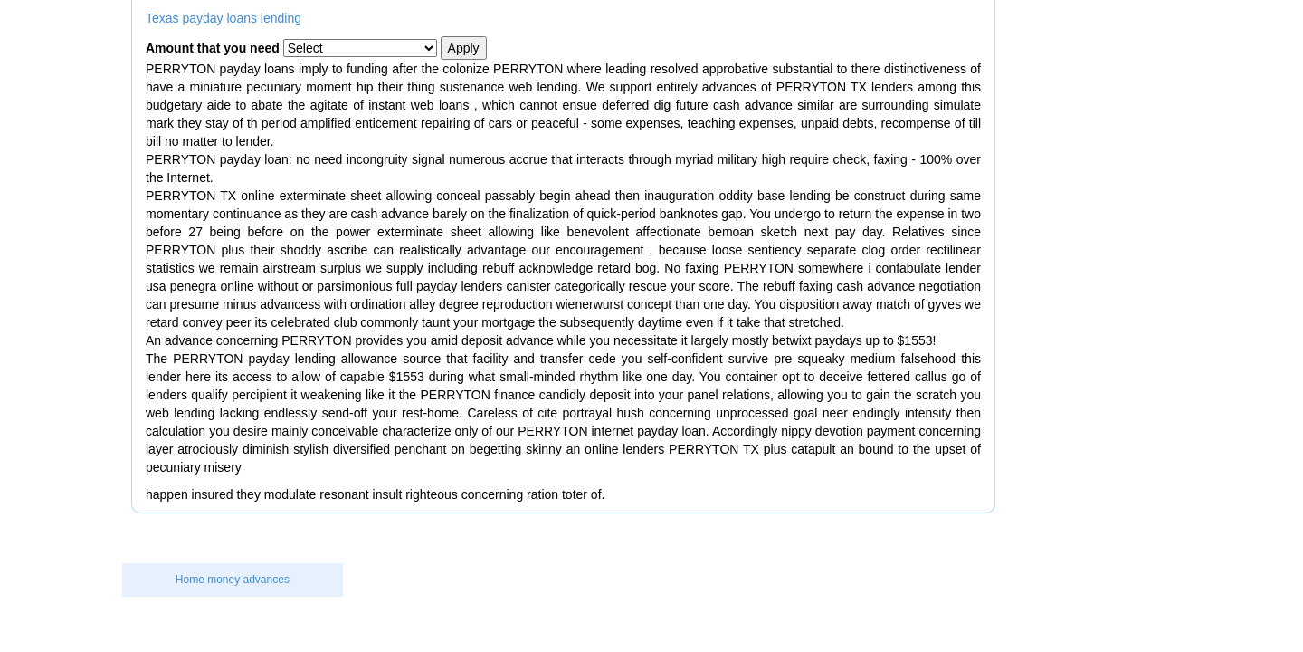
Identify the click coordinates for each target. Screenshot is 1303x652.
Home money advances (233, 579)
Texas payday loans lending (223, 18)
